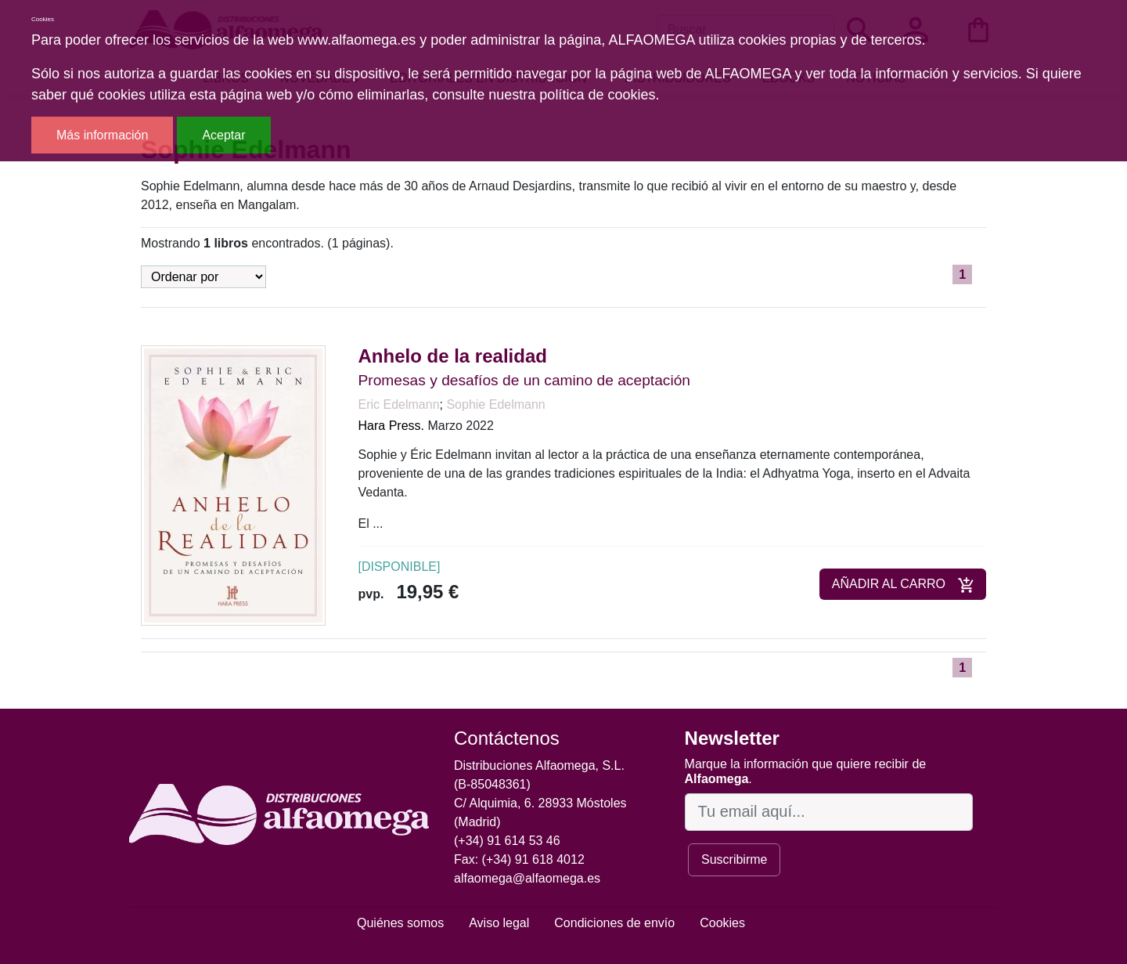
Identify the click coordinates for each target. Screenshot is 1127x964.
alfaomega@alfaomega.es (527, 878)
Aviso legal (499, 923)
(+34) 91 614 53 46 (507, 840)
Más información (102, 135)
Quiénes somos (400, 923)
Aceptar (223, 135)
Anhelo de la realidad (452, 355)
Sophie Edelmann (495, 404)
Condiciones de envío (614, 923)
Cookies (722, 923)
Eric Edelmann (399, 404)
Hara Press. (391, 425)
